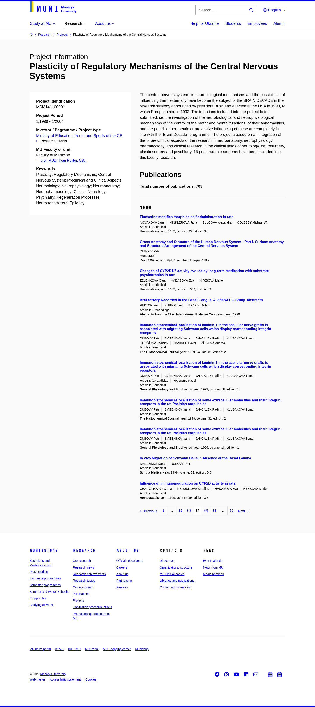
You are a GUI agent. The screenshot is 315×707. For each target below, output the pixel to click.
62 (180, 511)
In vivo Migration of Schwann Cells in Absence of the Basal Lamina (195, 458)
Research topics (84, 580)
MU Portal (91, 649)
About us (127, 550)
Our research (82, 560)
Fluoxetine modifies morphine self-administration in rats (186, 217)
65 (206, 511)
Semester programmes (45, 585)
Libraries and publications (177, 580)
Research (84, 550)
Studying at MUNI (42, 605)
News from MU (213, 567)
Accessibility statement (65, 679)
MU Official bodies (172, 574)
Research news (83, 567)
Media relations (213, 574)
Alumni (279, 23)
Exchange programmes (45, 578)
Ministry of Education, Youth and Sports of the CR (79, 135)
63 (189, 511)
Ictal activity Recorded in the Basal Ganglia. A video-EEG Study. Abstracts (201, 300)
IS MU (59, 649)
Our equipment (83, 587)
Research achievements (89, 574)
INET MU (74, 649)
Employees (257, 23)
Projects (78, 600)
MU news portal (40, 649)
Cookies (90, 679)
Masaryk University (53, 674)
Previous (148, 511)
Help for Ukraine (204, 23)
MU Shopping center (117, 649)
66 (214, 511)
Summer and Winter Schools (49, 591)
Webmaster (37, 679)
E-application (38, 598)
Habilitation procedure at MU (92, 607)
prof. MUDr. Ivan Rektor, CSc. (63, 160)
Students (233, 23)
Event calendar (213, 560)
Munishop (142, 649)
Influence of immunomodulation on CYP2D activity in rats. (188, 483)
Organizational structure (176, 567)
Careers (121, 567)
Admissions (44, 550)
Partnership (124, 580)
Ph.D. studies (39, 572)
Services (122, 587)
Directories (167, 560)
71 (231, 511)
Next (243, 511)
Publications (81, 594)
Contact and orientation (175, 587)
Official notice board (129, 560)
